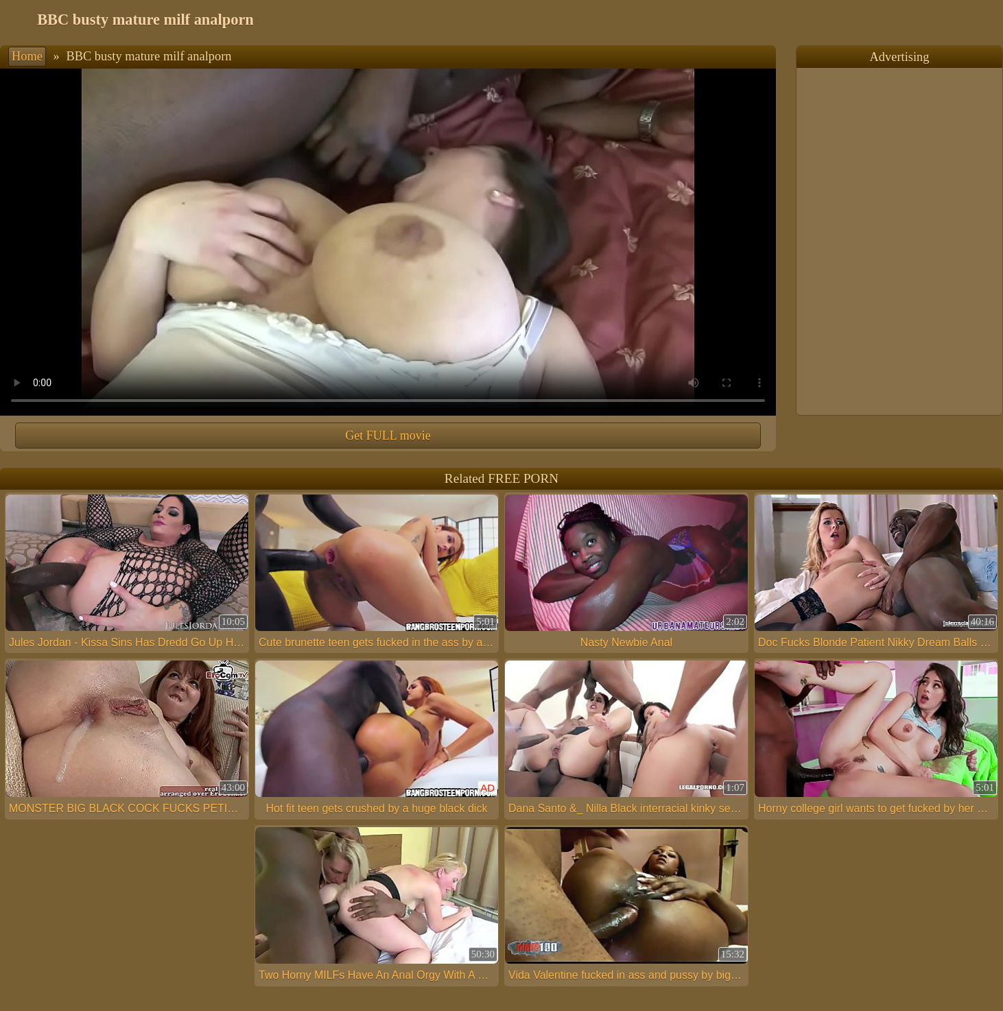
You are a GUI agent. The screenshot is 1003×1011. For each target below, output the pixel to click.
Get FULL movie (387, 435)
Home (27, 56)
